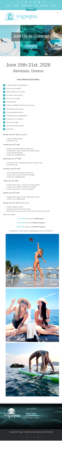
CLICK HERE (22, 218)
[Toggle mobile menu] (58, 13)
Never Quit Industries (47, 432)
